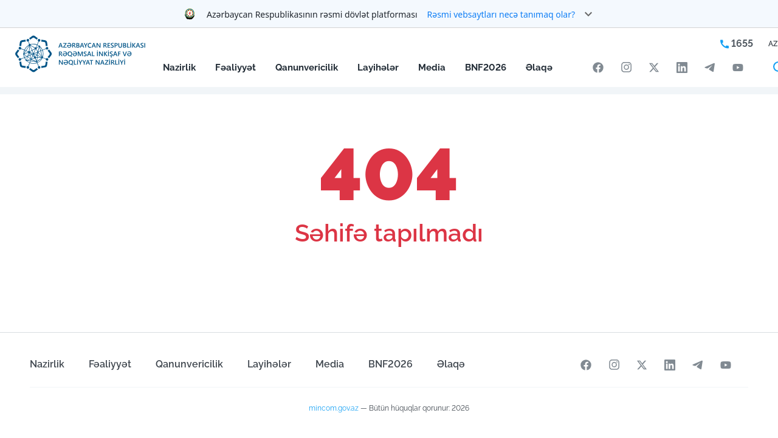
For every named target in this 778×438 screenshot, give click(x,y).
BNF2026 (485, 67)
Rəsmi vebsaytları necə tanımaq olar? (501, 14)
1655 (736, 43)
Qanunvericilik (306, 67)
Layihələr (378, 67)
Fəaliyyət (235, 67)
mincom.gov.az (334, 408)
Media (432, 67)
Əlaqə (539, 67)
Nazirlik (179, 67)
